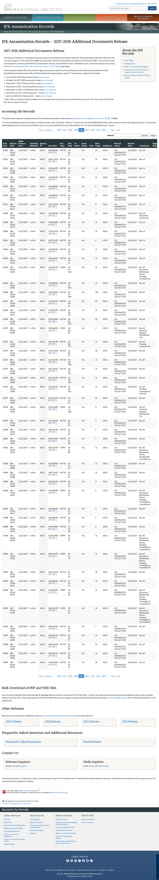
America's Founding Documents (143, 17)
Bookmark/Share (138, 3)
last (118, 130)
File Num (70, 144)
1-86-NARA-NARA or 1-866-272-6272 (79, 876)
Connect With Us (79, 856)
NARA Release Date (22, 143)
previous (48, 130)
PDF (51, 152)
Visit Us (111, 17)
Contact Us (152, 3)
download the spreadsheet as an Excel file (89, 118)
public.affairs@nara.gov (99, 766)
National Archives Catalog (13, 828)
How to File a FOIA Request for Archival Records (66, 842)
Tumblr (79, 860)
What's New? (87, 815)
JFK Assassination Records (38, 32)
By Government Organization (14, 825)
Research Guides (64, 815)
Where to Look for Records (66, 833)
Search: (110, 135)
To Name (77, 144)
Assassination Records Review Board (137, 76)
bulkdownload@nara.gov (116, 697)
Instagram (75, 860)
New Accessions (87, 822)
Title (91, 145)
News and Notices (88, 819)
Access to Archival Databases (11, 835)
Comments (144, 145)
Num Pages (98, 144)
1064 (104, 130)
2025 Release (14, 721)
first (41, 130)
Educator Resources (79, 17)
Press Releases (92, 741)
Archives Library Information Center (14, 840)
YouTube (83, 860)
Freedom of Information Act (86, 870)
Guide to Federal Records (65, 827)
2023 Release (52, 721)
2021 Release (130, 721)
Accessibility (59, 870)
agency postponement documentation (56, 715)
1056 (59, 130)
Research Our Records (16, 17)
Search (152, 8)
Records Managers (37, 830)
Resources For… (37, 815)
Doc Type (62, 144)
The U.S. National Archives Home (33, 7)
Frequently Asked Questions (23, 741)
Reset (153, 135)
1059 (76, 130)
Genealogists (35, 819)
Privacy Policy (70, 870)
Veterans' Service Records (48, 17)
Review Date (131, 144)
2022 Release (91, 721)
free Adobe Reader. (30, 790)
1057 (65, 130)
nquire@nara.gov (19, 766)
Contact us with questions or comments (17, 803)
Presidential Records (12, 831)
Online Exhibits (9, 844)
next (113, 130)
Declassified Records (64, 830)
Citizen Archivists (123, 3)
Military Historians (36, 822)
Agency (43, 144)
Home (6, 32)
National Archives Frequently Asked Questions (66, 823)
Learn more (137, 875)
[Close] (156, 856)
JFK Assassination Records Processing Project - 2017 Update (35, 66)
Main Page (129, 60)
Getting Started (61, 819)
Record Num (13, 144)
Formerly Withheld (34, 144)
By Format (8, 822)
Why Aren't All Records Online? (64, 837)
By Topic (7, 819)
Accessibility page (61, 792)
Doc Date (53, 145)
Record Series (117, 144)
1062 (93, 130)
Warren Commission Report (136, 66)
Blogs (87, 860)
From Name (84, 144)
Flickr (91, 860)
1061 (87, 130)
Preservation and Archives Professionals (39, 826)
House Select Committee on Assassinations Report (137, 70)
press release (42, 77)
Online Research (12, 815)
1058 (70, 130)
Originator (107, 145)
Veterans (33, 833)
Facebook (67, 860)
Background (130, 63)
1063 (98, 130)
